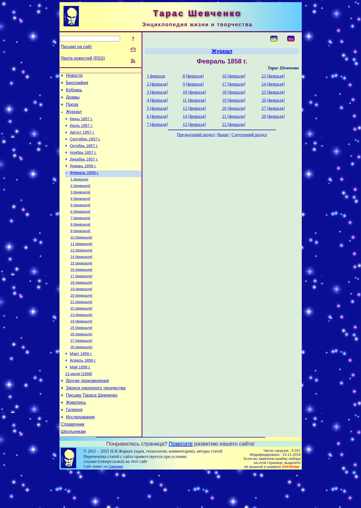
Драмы (73, 100)
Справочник (73, 459)
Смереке (115, 503)
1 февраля (79, 192)
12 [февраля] (81, 269)
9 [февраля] (80, 248)
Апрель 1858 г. (83, 388)
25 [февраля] (81, 353)
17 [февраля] (81, 297)
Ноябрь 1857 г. (83, 162)
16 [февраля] (81, 290)
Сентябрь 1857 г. (85, 147)
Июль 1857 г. (81, 132)
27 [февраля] (81, 367)
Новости (74, 76)
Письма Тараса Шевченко (92, 427)
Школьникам (73, 468)
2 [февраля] (80, 199)
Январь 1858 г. (83, 177)
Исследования (80, 451)
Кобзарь (74, 92)
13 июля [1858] (78, 404)
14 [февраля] (81, 276)
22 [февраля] (81, 332)
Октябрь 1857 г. (84, 154)
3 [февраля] (80, 206)
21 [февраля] (81, 325)
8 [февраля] (80, 241)
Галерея (74, 443)
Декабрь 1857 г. (84, 170)
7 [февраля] (80, 234)
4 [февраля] (80, 213)
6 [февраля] (80, 227)
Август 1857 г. (82, 139)
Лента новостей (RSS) (83, 58)
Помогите (181, 480)
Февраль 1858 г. (84, 185)
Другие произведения (87, 411)
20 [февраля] (81, 318)
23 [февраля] (81, 339)
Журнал (74, 116)
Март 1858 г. (81, 381)
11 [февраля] (81, 262)
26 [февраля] (81, 360)
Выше (223, 134)
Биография (77, 84)
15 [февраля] (81, 283)
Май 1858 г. (80, 396)
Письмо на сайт (76, 46)
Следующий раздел (249, 134)
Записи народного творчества (96, 419)
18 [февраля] (81, 304)
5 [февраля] (80, 220)
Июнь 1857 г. (81, 124)
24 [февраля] (81, 346)
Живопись (76, 435)
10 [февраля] (81, 255)
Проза (72, 108)
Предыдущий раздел (196, 134)
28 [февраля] (81, 374)
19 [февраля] (81, 311)
